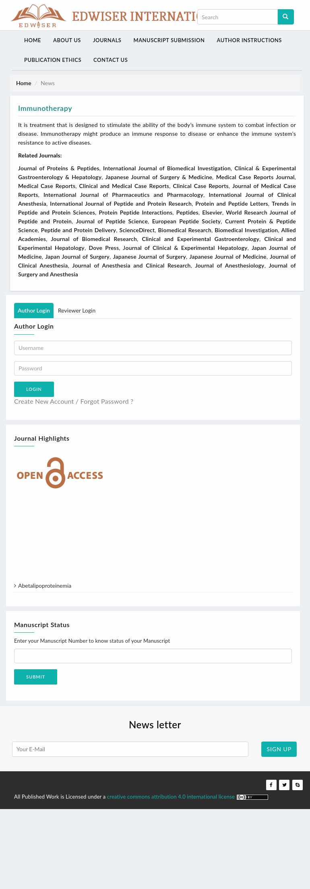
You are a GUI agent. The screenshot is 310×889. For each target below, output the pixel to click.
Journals (106, 40)
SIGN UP (279, 748)
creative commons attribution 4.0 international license (171, 796)
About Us (66, 40)
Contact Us (110, 59)
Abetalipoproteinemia (44, 587)
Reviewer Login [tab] (76, 309)
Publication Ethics (52, 59)
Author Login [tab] (34, 309)
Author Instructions (247, 40)
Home (32, 40)
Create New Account (44, 400)
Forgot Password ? (107, 400)
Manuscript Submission (167, 40)
